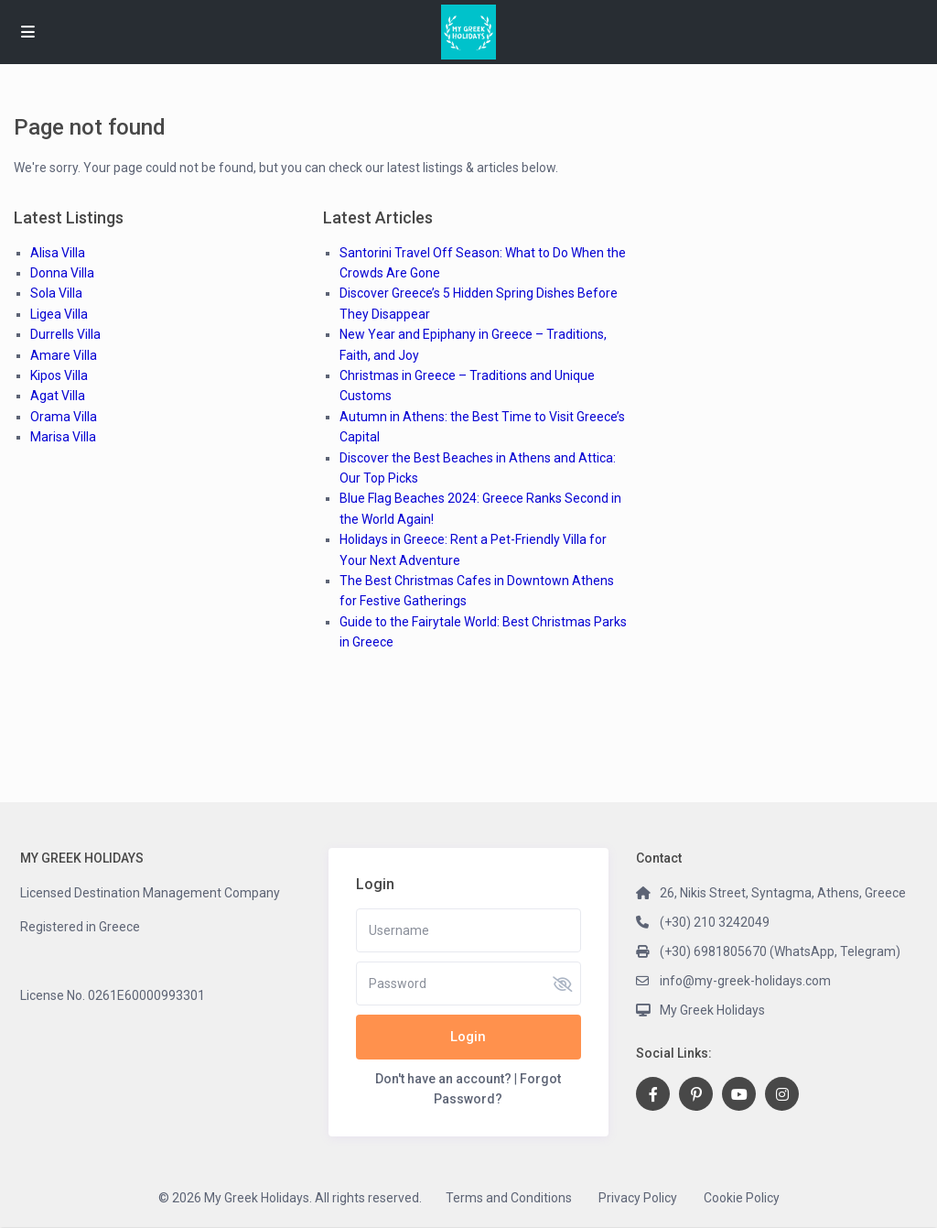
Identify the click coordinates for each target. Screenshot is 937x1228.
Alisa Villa (57, 252)
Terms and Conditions (509, 1197)
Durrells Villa (65, 334)
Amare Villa (63, 355)
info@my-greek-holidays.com (745, 980)
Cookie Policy (742, 1197)
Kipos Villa (59, 375)
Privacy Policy (637, 1197)
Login (468, 1036)
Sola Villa (56, 293)
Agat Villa (57, 395)
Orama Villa (63, 416)
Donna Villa (62, 273)
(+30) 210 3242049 (715, 922)
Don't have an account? (443, 1078)
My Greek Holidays (712, 1010)
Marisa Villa (63, 436)
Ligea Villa (59, 314)
